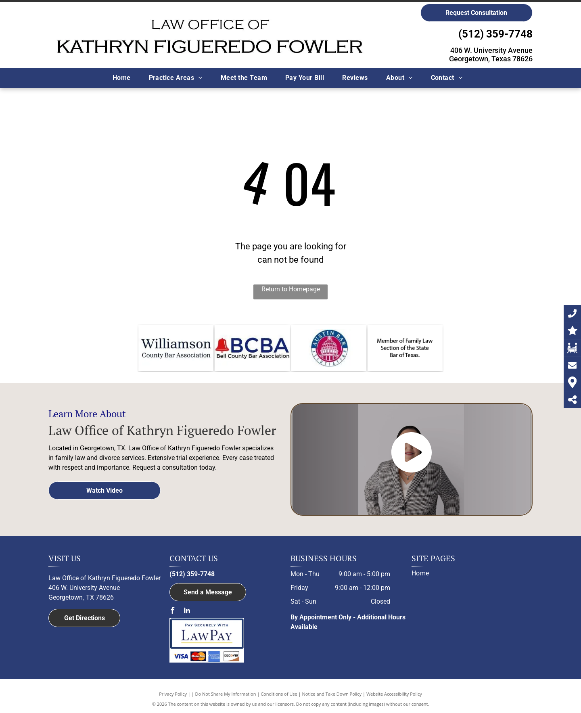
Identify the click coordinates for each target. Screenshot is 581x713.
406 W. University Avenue (491, 50)
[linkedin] (187, 611)
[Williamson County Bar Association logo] (175, 348)
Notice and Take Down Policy (332, 694)
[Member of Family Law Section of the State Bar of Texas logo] (405, 348)
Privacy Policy (173, 694)
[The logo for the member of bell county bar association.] (252, 348)
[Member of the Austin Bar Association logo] (328, 348)
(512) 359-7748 (495, 34)
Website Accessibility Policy (394, 694)
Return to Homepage (290, 289)
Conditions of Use (279, 694)
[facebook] (172, 611)
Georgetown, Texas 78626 (491, 58)
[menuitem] (125, 78)
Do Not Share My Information (225, 694)
